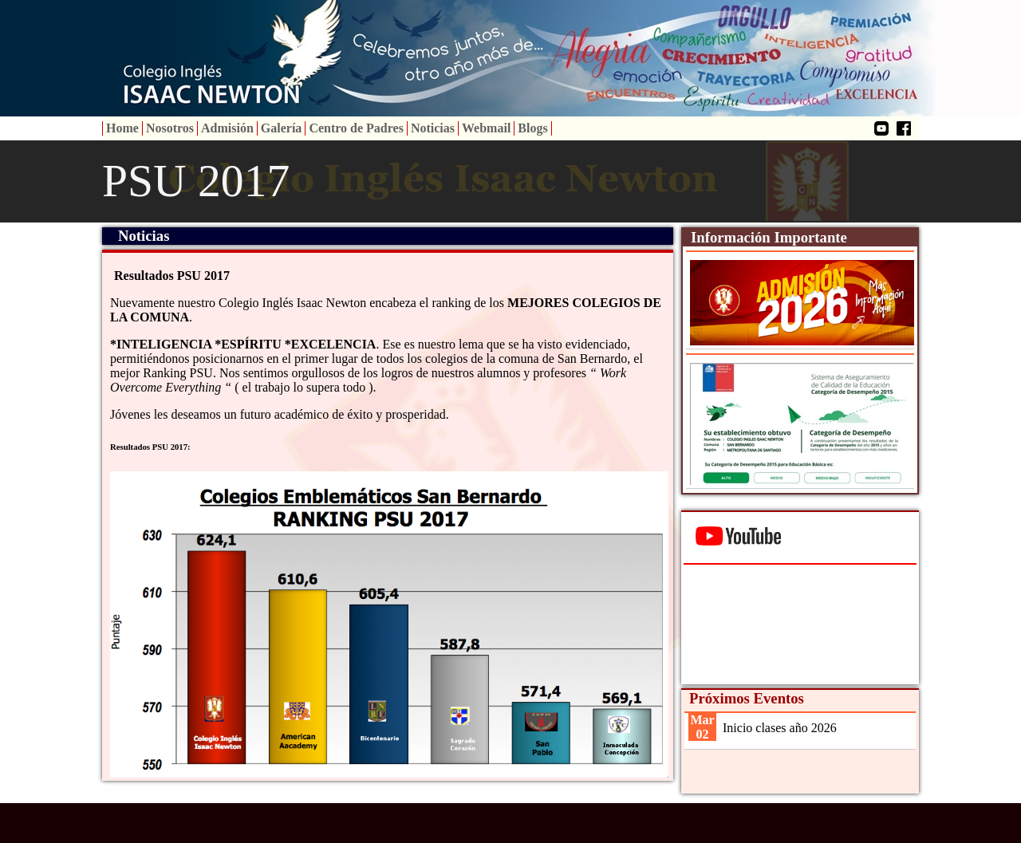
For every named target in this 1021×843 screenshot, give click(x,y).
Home (122, 128)
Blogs (532, 128)
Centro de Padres (356, 128)
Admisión (227, 128)
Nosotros (170, 128)
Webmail (486, 128)
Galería (281, 128)
